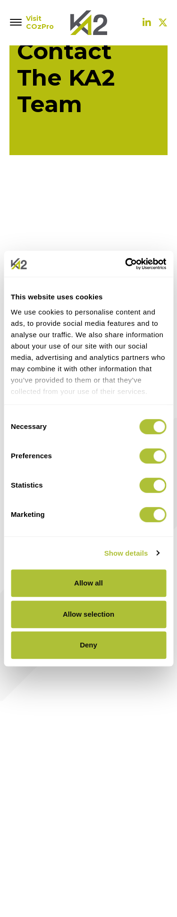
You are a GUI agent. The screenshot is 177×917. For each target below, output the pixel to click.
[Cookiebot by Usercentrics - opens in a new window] (126, 264)
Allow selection (88, 614)
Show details (126, 553)
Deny (88, 645)
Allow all (88, 583)
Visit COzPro (38, 23)
